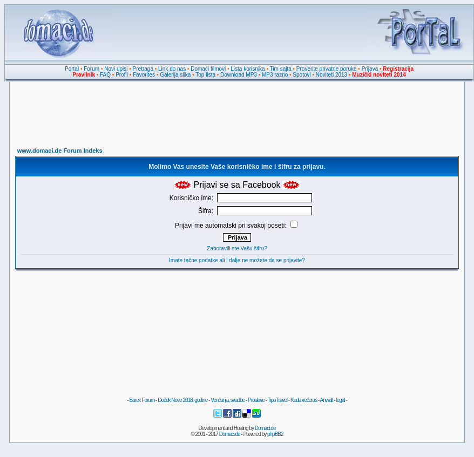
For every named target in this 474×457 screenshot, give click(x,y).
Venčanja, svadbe (228, 400)
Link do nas (172, 69)
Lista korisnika (248, 69)
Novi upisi (115, 69)
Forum (91, 69)
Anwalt (326, 400)
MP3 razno (275, 75)
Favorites (144, 75)
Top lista (205, 75)
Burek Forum (141, 400)
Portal (72, 69)
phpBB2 (275, 434)
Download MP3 (238, 75)
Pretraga (143, 69)
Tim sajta (281, 69)
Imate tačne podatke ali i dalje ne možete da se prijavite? (237, 260)
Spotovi (301, 75)
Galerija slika (175, 75)
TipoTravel (278, 400)
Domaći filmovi (208, 69)
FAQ (105, 75)
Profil (122, 75)
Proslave (256, 400)
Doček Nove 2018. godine (182, 400)
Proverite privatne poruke (326, 69)
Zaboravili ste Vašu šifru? (237, 248)
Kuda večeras (303, 400)
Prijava (370, 69)
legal (340, 400)
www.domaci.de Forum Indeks (60, 150)
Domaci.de (265, 428)
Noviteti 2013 (331, 75)
